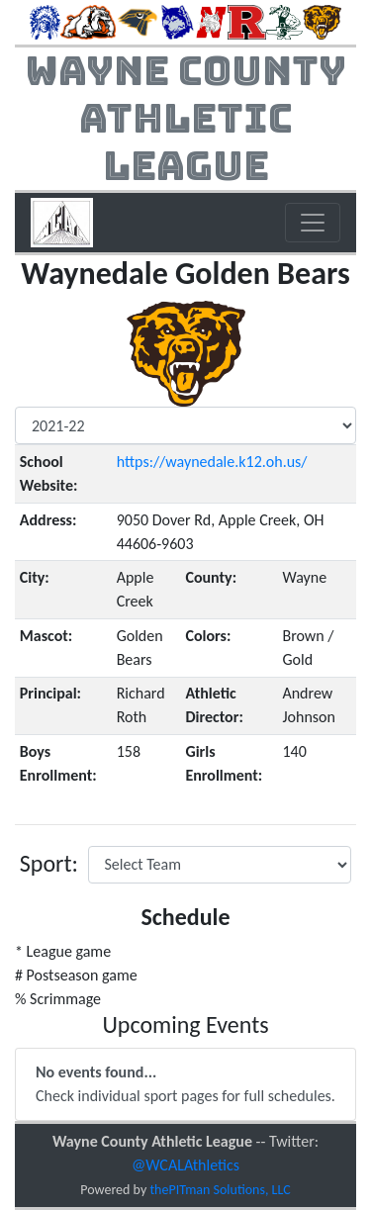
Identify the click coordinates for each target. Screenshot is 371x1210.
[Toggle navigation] (312, 222)
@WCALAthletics (185, 1165)
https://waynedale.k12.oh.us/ (212, 461)
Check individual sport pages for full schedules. (185, 1084)
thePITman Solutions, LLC (219, 1189)
